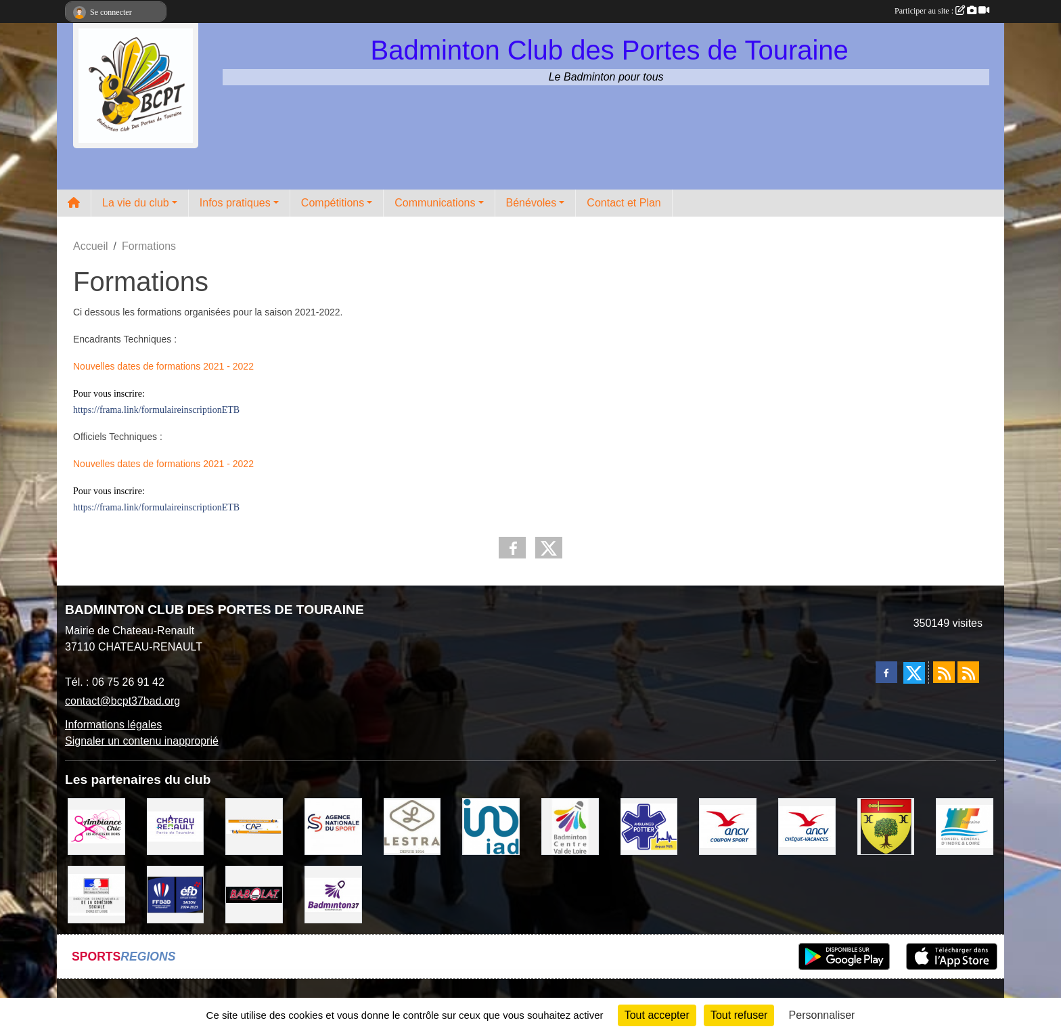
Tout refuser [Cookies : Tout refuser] (738, 1015)
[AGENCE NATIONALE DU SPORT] (333, 825)
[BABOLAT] (254, 894)
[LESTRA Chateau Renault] (412, 825)
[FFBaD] (175, 894)
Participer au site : (942, 11)
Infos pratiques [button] (235, 202)
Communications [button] (434, 202)
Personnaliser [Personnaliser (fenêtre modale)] (822, 1015)
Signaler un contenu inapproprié (142, 741)
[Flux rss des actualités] (944, 672)
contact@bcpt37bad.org (122, 701)
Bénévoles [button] (531, 202)
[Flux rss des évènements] (968, 672)
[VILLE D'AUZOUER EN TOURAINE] (886, 825)
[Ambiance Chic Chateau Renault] (96, 825)
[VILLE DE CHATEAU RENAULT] (175, 825)
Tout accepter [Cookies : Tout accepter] (657, 1015)
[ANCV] (728, 825)
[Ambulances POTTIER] (649, 825)
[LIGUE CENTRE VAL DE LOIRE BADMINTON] (570, 825)
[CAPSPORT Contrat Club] (254, 825)
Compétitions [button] (332, 202)
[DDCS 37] (96, 894)
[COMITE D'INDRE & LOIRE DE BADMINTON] (333, 894)
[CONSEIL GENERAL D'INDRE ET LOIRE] (964, 825)
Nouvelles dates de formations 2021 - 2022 (163, 366)
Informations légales (113, 724)
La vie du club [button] (135, 202)
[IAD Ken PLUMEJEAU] (491, 825)
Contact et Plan (623, 202)
